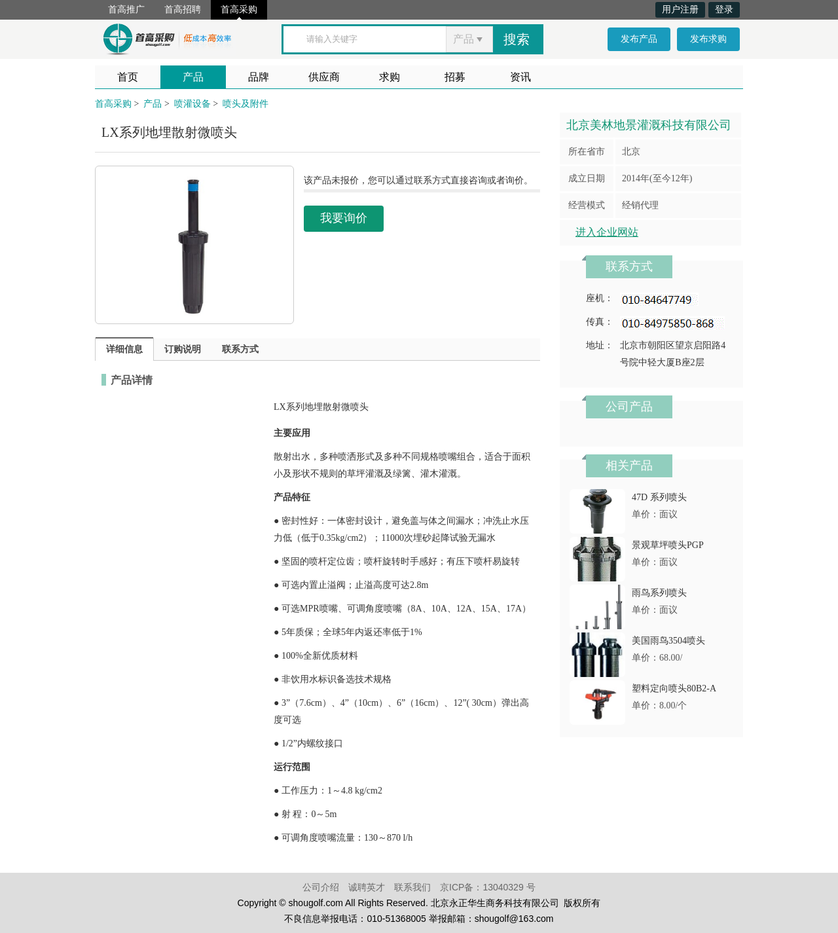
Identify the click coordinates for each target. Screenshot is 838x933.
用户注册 (680, 9)
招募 (455, 76)
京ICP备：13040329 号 (488, 887)
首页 (127, 76)
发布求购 (708, 39)
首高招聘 (182, 9)
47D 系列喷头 (659, 497)
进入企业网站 (606, 232)
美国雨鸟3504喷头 (668, 641)
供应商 (324, 76)
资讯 (520, 76)
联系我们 (412, 887)
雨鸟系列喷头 (659, 593)
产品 (193, 76)
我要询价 (343, 218)
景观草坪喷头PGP (668, 545)
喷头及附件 (245, 104)
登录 (724, 9)
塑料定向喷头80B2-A (674, 688)
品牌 (258, 76)
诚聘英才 (366, 887)
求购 (389, 76)
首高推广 (126, 9)
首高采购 (239, 9)
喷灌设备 (192, 104)
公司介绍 (320, 887)
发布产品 (639, 39)
